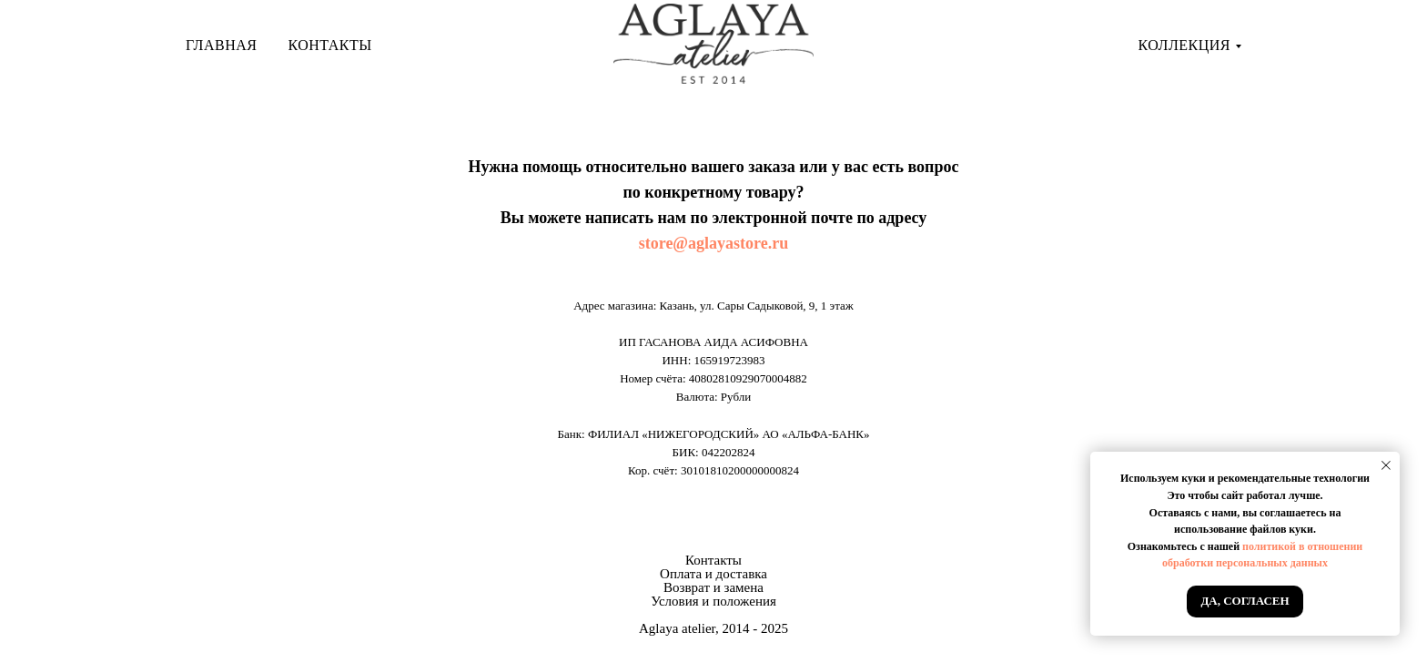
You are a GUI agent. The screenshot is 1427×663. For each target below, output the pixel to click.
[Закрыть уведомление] (1386, 465)
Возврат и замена (713, 587)
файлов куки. (1283, 529)
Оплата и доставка (713, 573)
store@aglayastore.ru (714, 243)
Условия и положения (713, 601)
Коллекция (1184, 45)
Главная (221, 45)
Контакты (329, 45)
